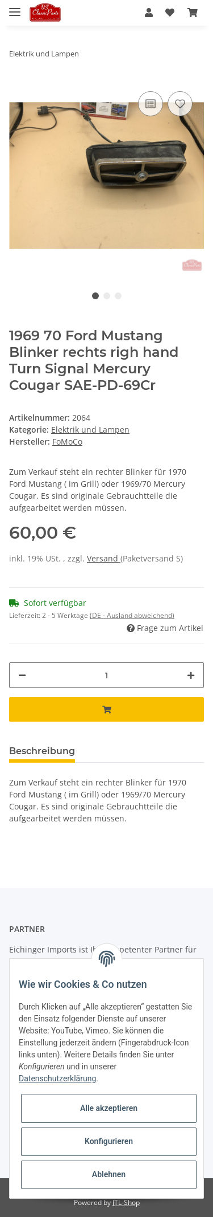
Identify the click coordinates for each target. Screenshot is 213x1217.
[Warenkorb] (192, 12)
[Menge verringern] (22, 675)
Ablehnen (109, 1174)
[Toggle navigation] (14, 7)
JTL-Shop (126, 1202)
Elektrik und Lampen (90, 429)
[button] (149, 12)
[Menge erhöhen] (190, 675)
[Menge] (106, 675)
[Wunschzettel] (170, 12)
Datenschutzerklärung (57, 1078)
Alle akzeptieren (108, 1108)
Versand (103, 558)
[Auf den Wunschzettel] (180, 103)
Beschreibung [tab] (42, 751)
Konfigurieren (109, 1141)
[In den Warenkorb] (106, 709)
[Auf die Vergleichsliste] (150, 103)
